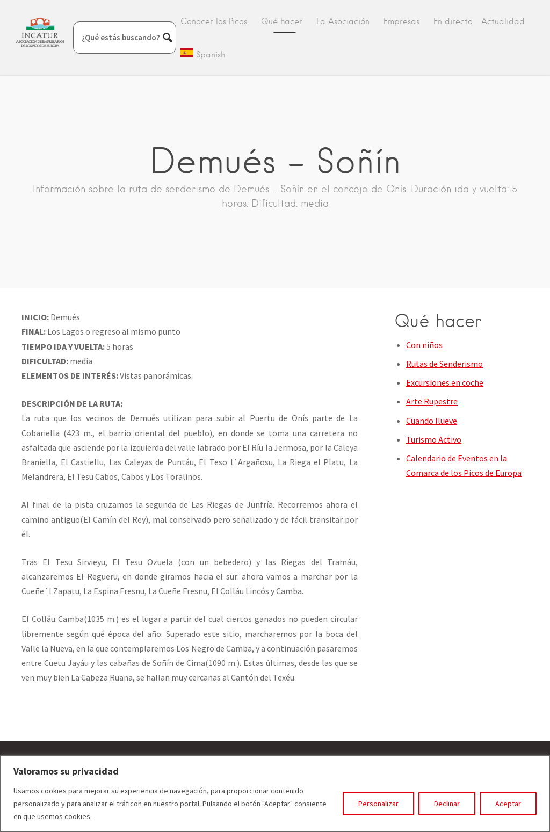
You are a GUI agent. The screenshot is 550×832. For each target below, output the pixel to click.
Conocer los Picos (213, 21)
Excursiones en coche (444, 382)
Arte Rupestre (432, 401)
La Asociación (343, 21)
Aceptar (508, 803)
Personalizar (378, 803)
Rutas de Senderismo (444, 363)
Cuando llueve (431, 420)
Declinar (447, 803)
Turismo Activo (433, 439)
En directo (453, 21)
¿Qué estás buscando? (121, 37)
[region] (275, 793)
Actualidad (503, 21)
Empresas (401, 21)
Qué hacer (281, 21)
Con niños (424, 344)
